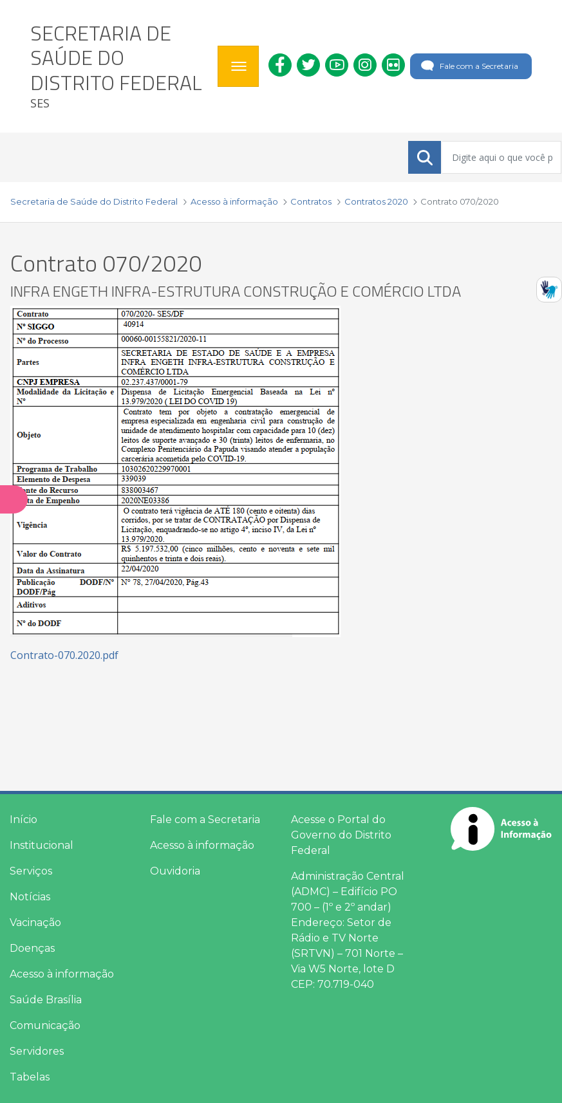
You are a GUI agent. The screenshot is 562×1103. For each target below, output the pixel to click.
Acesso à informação (62, 974)
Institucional (41, 845)
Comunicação (45, 1025)
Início (23, 819)
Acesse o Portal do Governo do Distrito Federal (341, 835)
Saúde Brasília (46, 1000)
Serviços (31, 871)
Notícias (30, 897)
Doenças (32, 948)
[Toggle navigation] (238, 66)
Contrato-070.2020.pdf (64, 655)
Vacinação (35, 922)
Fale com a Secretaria (468, 66)
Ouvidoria (175, 871)
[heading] (119, 66)
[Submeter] (425, 157)
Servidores (37, 1051)
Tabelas (30, 1077)
